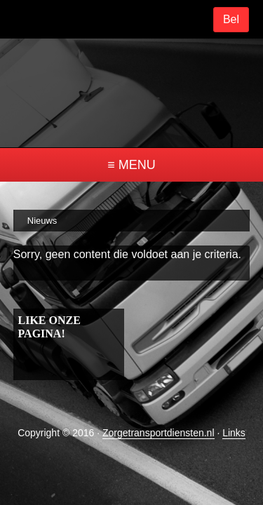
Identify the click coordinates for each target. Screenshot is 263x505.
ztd (132, 87)
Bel (231, 19)
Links (233, 423)
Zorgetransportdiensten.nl (158, 423)
